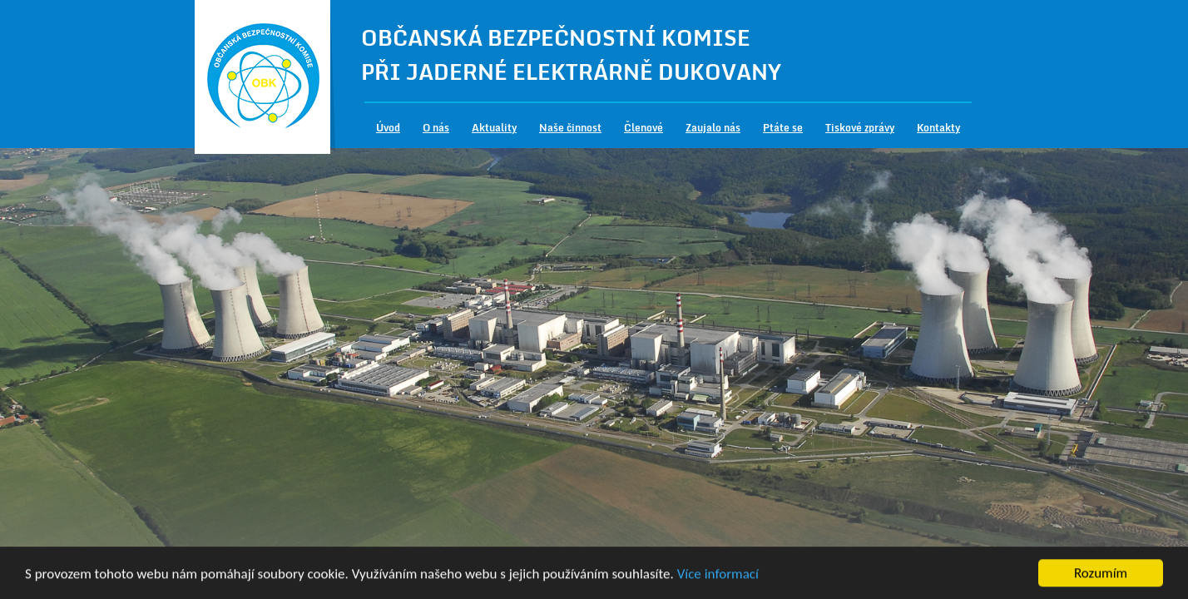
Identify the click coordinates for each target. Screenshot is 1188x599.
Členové (643, 128)
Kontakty (938, 128)
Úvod (388, 128)
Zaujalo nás (713, 128)
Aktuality (494, 128)
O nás (436, 128)
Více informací (718, 575)
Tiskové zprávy (859, 128)
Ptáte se (783, 128)
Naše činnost (570, 128)
